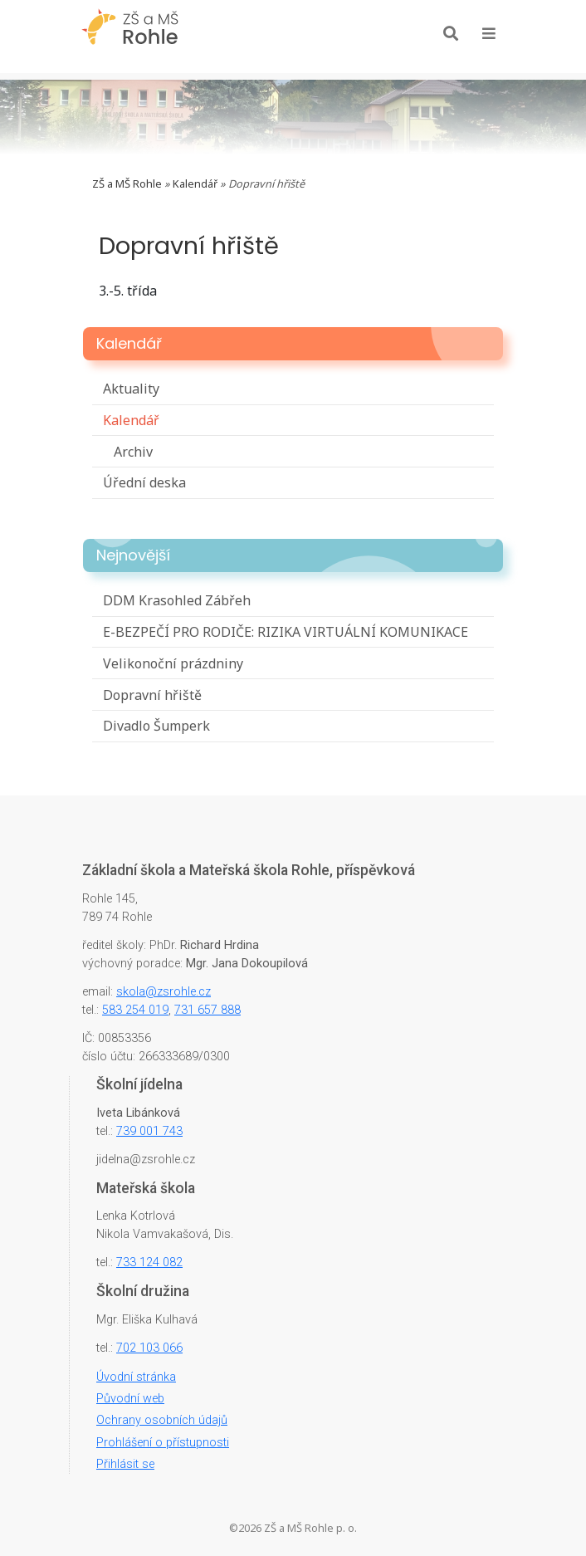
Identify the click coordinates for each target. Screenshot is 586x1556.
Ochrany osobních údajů (161, 1420)
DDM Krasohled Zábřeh (177, 600)
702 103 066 (149, 1348)
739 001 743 (149, 1131)
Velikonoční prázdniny (173, 663)
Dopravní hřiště (152, 695)
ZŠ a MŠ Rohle (127, 183)
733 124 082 (149, 1262)
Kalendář (195, 183)
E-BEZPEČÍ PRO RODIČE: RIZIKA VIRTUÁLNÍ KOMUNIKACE (285, 632)
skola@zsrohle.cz (163, 992)
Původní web (130, 1399)
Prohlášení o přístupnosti (162, 1443)
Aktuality (131, 388)
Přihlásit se (125, 1464)
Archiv (133, 452)
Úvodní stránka (136, 1377)
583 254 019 (135, 1010)
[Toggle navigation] (489, 33)
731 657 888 (207, 1010)
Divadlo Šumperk (156, 726)
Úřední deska (144, 482)
